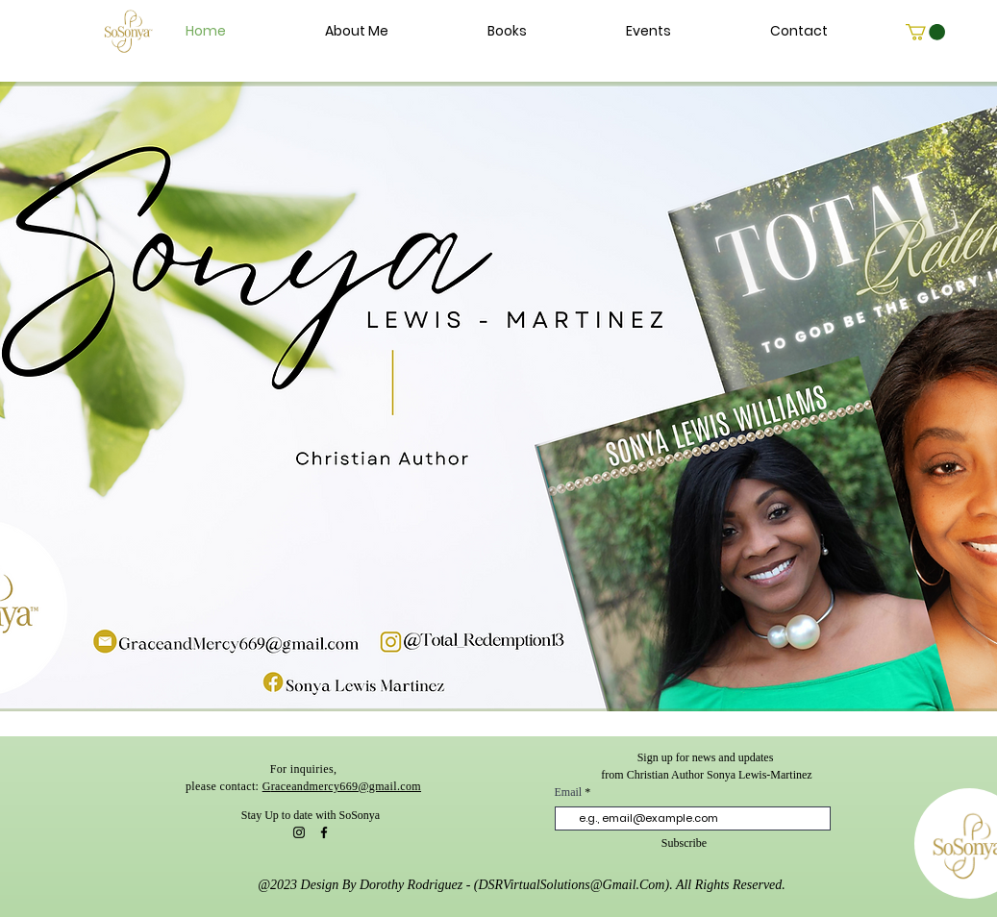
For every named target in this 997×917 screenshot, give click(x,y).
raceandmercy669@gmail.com (346, 786)
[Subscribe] (684, 843)
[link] (925, 32)
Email (570, 792)
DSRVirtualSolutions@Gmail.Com (572, 885)
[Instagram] (299, 832)
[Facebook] (324, 832)
